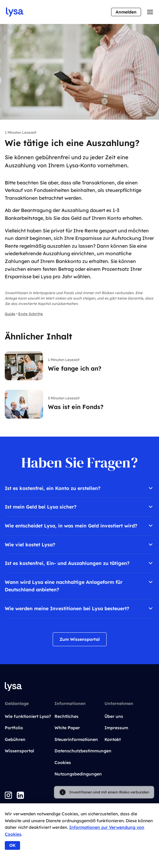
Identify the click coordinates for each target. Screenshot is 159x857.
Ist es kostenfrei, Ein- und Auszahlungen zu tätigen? (79, 563)
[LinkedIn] (20, 795)
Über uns (114, 716)
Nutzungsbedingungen (78, 774)
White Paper (67, 727)
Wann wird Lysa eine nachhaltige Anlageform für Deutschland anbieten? (79, 585)
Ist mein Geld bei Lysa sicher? (79, 506)
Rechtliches (66, 716)
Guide (10, 314)
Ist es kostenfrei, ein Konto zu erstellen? (79, 488)
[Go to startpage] (14, 11)
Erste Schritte (30, 314)
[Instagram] (8, 795)
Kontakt (113, 739)
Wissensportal (19, 751)
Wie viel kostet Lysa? (79, 544)
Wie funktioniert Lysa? (28, 716)
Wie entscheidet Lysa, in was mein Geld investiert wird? (79, 525)
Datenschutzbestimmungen (82, 751)
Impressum (116, 727)
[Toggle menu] (150, 11)
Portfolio (14, 727)
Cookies (62, 762)
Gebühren (15, 739)
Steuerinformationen (76, 739)
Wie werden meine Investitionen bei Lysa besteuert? (79, 608)
